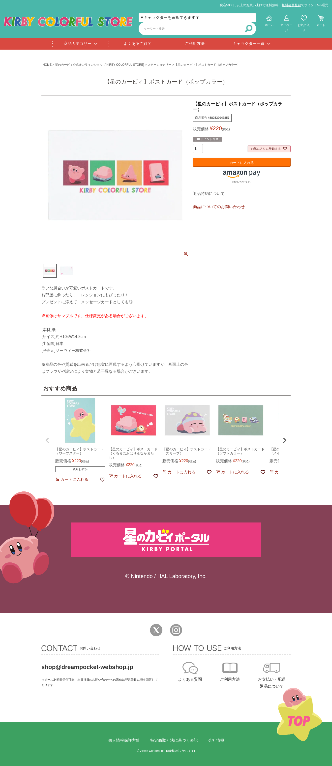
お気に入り (304, 27)
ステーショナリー (159, 64)
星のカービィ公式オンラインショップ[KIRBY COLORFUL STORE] (99, 64)
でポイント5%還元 (305, 5)
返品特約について (209, 193)
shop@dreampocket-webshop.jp (87, 667)
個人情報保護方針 (124, 740)
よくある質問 (190, 679)
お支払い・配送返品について (272, 682)
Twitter (156, 630)
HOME (47, 64)
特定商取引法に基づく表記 (174, 740)
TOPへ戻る (299, 714)
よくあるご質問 (137, 43)
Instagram (176, 630)
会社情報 (216, 740)
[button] (47, 440)
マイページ (286, 27)
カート (320, 25)
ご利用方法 (195, 43)
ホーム (269, 25)
